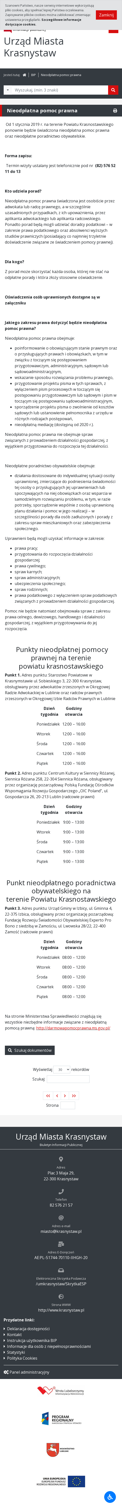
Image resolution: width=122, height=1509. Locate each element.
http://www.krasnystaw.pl (61, 1310)
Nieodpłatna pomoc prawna (61, 75)
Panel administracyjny (26, 1372)
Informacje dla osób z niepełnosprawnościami (49, 1346)
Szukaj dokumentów (29, 1050)
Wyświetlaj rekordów (61, 1069)
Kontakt (14, 1334)
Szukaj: (61, 1079)
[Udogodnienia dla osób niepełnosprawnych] (110, 1497)
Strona (52, 1105)
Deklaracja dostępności (28, 1328)
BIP (33, 75)
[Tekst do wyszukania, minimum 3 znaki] (60, 90)
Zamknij (106, 15)
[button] (48, 1096)
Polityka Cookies (22, 1358)
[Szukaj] (113, 90)
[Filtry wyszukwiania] (8, 90)
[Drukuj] (115, 110)
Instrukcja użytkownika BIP (32, 1340)
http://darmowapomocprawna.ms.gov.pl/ (73, 1028)
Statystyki (16, 1352)
